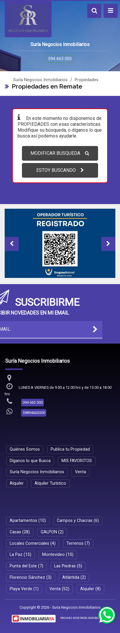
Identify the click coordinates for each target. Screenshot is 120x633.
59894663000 (34, 412)
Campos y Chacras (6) (78, 520)
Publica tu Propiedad (70, 449)
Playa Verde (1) (24, 588)
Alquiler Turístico (50, 483)
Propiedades (86, 79)
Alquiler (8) (90, 588)
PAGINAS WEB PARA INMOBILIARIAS (84, 618)
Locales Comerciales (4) (33, 543)
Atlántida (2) (74, 577)
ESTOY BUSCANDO (60, 170)
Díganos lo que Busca (30, 460)
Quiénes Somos (25, 449)
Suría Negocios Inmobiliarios (40, 79)
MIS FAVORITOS (76, 460)
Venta (80, 471)
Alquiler (17, 483)
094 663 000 (60, 58)
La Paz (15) (20, 554)
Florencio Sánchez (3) (31, 577)
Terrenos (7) (78, 543)
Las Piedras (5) (68, 566)
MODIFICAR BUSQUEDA (59, 153)
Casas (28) (20, 532)
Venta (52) (59, 588)
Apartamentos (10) (28, 520)
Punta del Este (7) (26, 566)
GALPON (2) (52, 532)
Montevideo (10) (57, 554)
